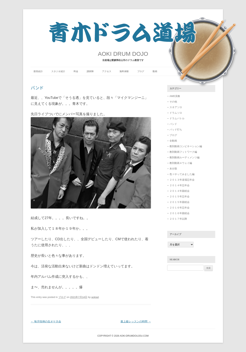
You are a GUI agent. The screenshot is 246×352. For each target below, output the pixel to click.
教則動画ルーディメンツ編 (184, 157)
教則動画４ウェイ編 (181, 163)
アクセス (106, 71)
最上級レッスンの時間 (136, 321)
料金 (76, 71)
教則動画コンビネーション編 (186, 146)
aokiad (95, 297)
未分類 (173, 168)
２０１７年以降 (178, 218)
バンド (173, 124)
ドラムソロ (176, 112)
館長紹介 (38, 71)
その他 (173, 101)
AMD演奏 (175, 96)
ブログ (140, 71)
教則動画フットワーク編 (183, 151)
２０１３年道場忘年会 (183, 179)
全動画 (173, 140)
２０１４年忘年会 (179, 185)
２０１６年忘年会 (179, 207)
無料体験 (124, 71)
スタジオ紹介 (58, 71)
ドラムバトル (177, 118)
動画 (155, 71)
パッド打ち (176, 129)
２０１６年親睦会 (179, 213)
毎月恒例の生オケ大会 (46, 321)
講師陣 (90, 71)
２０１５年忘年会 (179, 196)
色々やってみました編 (182, 174)
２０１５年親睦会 (179, 202)
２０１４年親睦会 (179, 190)
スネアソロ (176, 107)
